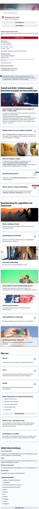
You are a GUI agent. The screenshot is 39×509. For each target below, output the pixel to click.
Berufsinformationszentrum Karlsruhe (12, 485)
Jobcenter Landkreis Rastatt (11, 404)
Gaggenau (5, 499)
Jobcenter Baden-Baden (9, 407)
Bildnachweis (20, 507)
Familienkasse (7, 409)
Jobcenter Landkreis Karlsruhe (11, 401)
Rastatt (5, 501)
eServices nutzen (19, 37)
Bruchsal (5, 492)
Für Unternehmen (19, 22)
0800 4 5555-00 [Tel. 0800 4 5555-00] (7, 43)
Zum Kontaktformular (6, 62)
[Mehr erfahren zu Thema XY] (9, 70)
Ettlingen (5, 496)
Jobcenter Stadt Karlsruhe (10, 399)
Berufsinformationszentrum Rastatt (11, 487)
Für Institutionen (19, 25)
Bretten (5, 489)
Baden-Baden (6, 482)
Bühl (4, 494)
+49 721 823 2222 (7, 44)
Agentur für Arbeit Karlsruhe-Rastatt (10, 12)
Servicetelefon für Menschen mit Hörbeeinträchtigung (13, 51)
